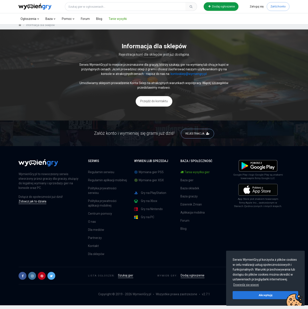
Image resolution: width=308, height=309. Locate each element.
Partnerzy (95, 241)
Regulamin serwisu (101, 176)
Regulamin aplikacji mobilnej (107, 184)
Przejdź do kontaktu (154, 104)
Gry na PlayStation (150, 197)
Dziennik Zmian (191, 208)
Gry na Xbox (145, 205)
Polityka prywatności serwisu (102, 194)
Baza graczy (189, 200)
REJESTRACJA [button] (197, 136)
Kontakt (93, 249)
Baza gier (187, 184)
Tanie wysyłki (118, 19)
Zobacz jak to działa (32, 205)
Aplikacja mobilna (192, 216)
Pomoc (67, 19)
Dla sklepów (96, 257)
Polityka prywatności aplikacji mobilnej (102, 207)
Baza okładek (189, 192)
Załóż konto (278, 6)
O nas (92, 225)
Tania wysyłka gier (195, 176)
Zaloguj (257, 6)
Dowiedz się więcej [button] (246, 285)
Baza (49, 19)
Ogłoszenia (28, 19)
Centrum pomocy (100, 217)
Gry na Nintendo (148, 213)
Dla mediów (96, 233)
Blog (99, 19)
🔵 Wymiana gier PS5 (149, 176)
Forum (85, 19)
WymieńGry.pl (142, 298)
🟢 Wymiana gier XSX (149, 184)
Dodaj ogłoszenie (221, 6)
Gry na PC (144, 221)
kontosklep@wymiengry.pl (189, 77)
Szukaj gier (125, 279)
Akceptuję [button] (265, 295)
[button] (22, 279)
